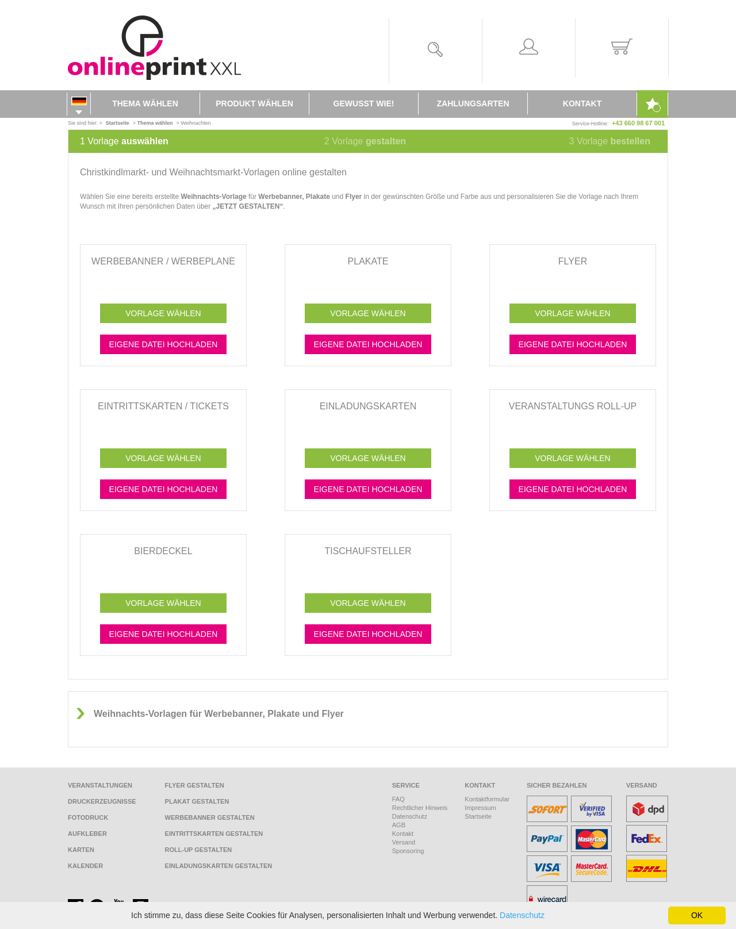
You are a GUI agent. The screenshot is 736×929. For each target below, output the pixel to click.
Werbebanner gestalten (210, 817)
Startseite (478, 816)
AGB (398, 824)
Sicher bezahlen (557, 785)
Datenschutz (409, 816)
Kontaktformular (487, 799)
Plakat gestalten (197, 801)
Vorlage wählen (163, 313)
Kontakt (582, 103)
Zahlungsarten (473, 103)
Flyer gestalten (194, 785)
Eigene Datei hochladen (163, 344)
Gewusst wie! (364, 103)
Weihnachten (195, 123)
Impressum (480, 807)
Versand (403, 842)
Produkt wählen (254, 103)
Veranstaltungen (100, 785)
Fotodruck (88, 817)
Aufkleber (87, 833)
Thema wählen (145, 103)
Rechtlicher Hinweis (420, 807)
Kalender (85, 865)
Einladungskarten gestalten (219, 865)
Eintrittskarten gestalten (214, 833)
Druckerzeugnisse (102, 801)
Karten (81, 849)
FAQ (398, 799)
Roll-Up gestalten (198, 849)
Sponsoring (408, 850)
